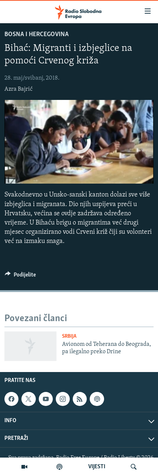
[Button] (20, 277)
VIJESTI (96, 467)
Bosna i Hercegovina (36, 34)
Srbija (69, 336)
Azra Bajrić (18, 89)
